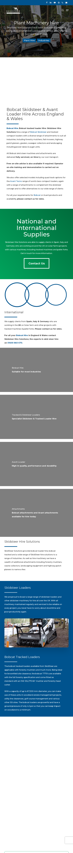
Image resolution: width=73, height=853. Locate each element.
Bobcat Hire (22, 335)
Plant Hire (29, 40)
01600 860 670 (15, 343)
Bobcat (37, 195)
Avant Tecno (16, 181)
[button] (67, 10)
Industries (43, 40)
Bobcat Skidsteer (38, 132)
